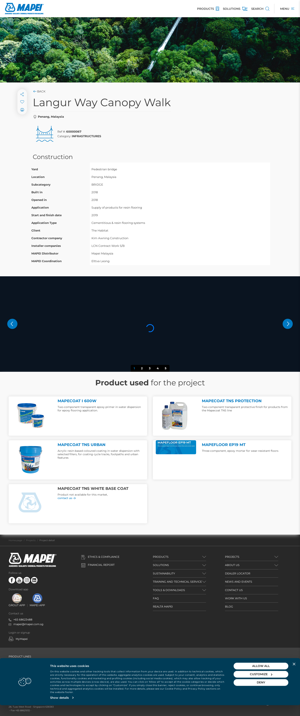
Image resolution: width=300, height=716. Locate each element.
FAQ (156, 598)
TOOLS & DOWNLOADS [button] (169, 590)
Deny (261, 693)
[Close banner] (294, 674)
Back (39, 91)
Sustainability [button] (164, 573)
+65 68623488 (22, 619)
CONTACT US (234, 590)
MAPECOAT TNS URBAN (81, 444)
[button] (12, 323)
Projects (31, 540)
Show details (59, 708)
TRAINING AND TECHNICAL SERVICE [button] (177, 581)
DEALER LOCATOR (237, 573)
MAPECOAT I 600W (77, 401)
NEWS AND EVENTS (238, 581)
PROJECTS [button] (232, 557)
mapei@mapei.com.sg (28, 624)
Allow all (261, 676)
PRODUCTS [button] (161, 557)
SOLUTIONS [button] (161, 565)
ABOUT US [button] (232, 565)
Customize (261, 685)
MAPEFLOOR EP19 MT (223, 444)
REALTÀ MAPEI (163, 606)
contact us (67, 498)
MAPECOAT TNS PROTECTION (232, 401)
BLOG (229, 606)
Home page (15, 540)
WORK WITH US (236, 598)
